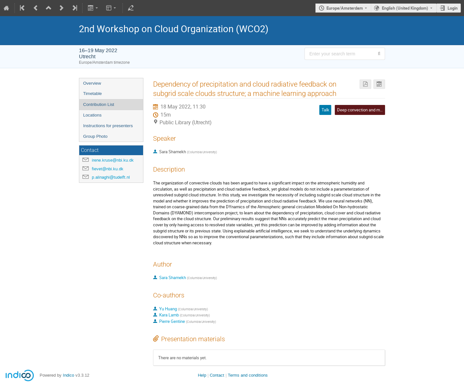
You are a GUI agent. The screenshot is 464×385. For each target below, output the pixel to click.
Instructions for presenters (108, 125)
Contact (217, 375)
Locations (92, 115)
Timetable (92, 93)
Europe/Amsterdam (344, 8)
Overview (92, 83)
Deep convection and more (361, 110)
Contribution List (98, 104)
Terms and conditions (248, 375)
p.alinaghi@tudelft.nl (111, 177)
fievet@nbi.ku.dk (107, 169)
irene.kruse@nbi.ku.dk (113, 160)
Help (202, 375)
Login (453, 8)
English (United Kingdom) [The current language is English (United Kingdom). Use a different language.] (405, 8)
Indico (68, 375)
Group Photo (95, 136)
